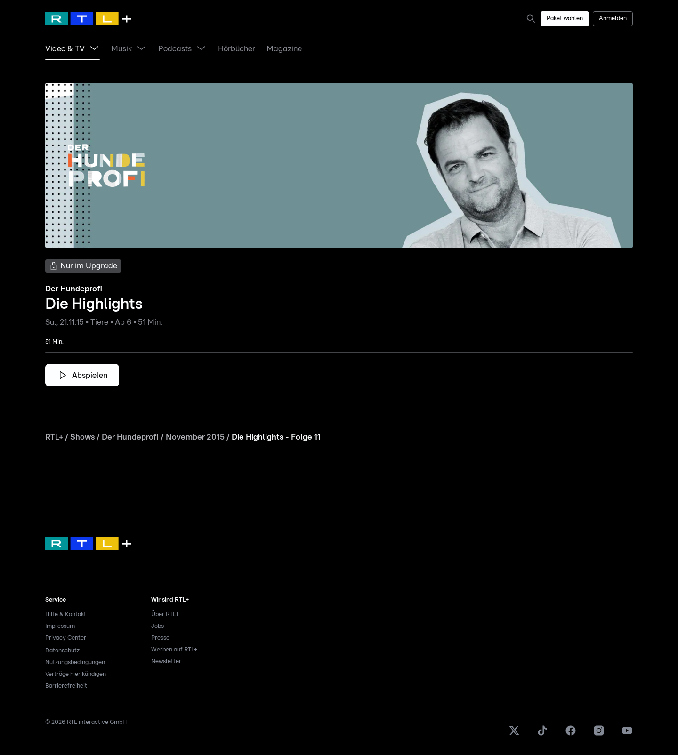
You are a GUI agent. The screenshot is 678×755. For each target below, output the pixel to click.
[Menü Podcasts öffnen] (201, 49)
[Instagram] (599, 734)
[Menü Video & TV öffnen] (94, 49)
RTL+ (54, 437)
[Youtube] (627, 734)
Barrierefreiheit (66, 686)
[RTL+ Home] (88, 18)
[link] (533, 18)
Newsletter (166, 662)
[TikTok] (542, 734)
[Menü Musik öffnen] (141, 49)
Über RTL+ (165, 614)
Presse (160, 638)
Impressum (60, 626)
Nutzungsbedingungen (75, 662)
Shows (82, 437)
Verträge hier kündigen (75, 674)
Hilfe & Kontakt (65, 614)
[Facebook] (570, 734)
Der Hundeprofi (130, 437)
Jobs (157, 626)
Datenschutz (62, 651)
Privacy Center (65, 638)
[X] (514, 734)
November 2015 (195, 437)
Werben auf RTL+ (174, 650)
